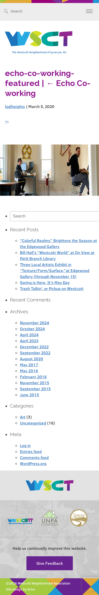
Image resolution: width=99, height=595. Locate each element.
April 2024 (29, 334)
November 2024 (34, 322)
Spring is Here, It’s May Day (45, 282)
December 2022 (34, 346)
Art (22, 417)
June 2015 (29, 394)
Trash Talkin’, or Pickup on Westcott (52, 288)
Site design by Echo (20, 589)
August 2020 (31, 358)
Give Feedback (49, 563)
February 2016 (33, 376)
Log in (25, 445)
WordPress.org (33, 463)
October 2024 (32, 328)
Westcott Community (38, 38)
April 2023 (29, 340)
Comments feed (34, 457)
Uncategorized (33, 423)
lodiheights (15, 106)
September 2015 (35, 388)
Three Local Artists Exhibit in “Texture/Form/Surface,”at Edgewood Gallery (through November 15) (54, 270)
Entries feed (31, 451)
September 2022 (35, 352)
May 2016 (29, 370)
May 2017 (29, 364)
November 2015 (34, 382)
